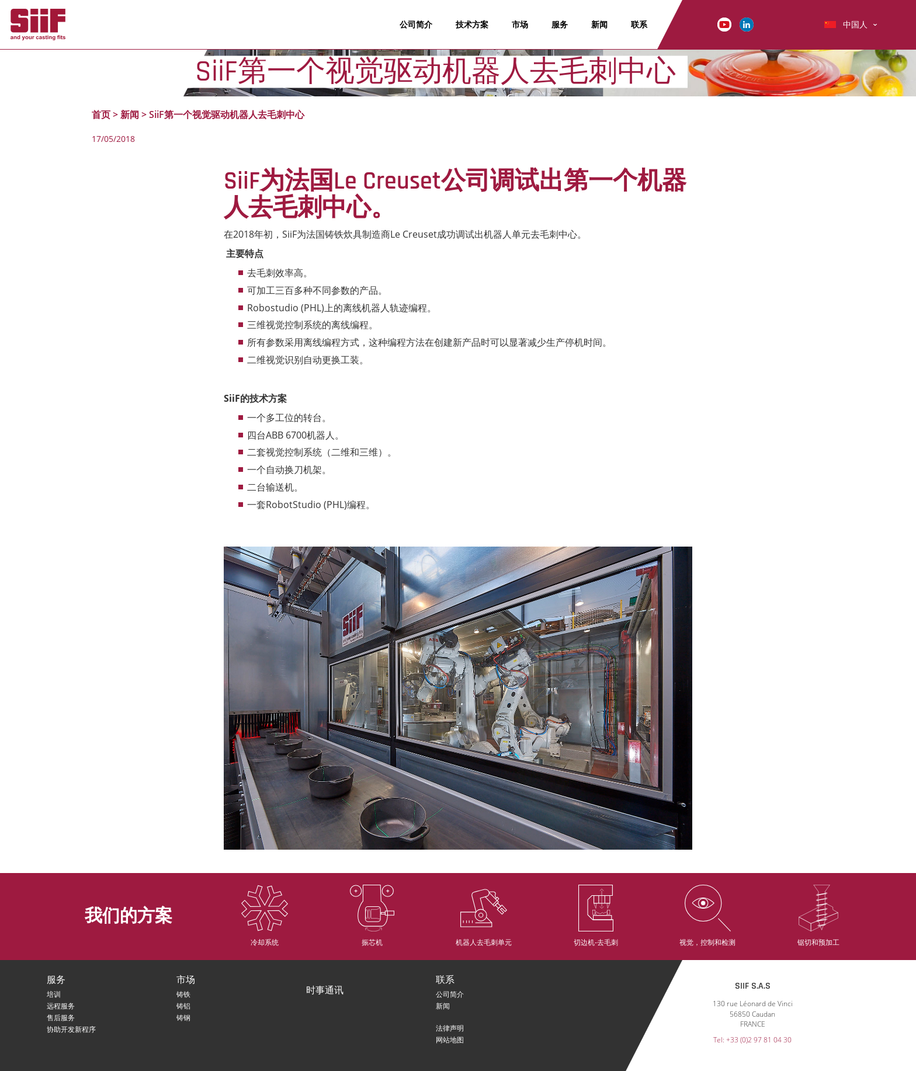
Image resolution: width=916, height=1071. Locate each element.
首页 (101, 114)
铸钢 (183, 1018)
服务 (559, 24)
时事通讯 (325, 991)
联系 (639, 24)
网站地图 (450, 1040)
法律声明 (450, 1028)
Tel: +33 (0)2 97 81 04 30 (752, 1040)
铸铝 (183, 1006)
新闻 (599, 24)
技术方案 (472, 24)
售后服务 (61, 1018)
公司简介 (416, 24)
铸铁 (183, 994)
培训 (54, 994)
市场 (520, 24)
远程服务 (61, 1006)
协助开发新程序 (71, 1029)
